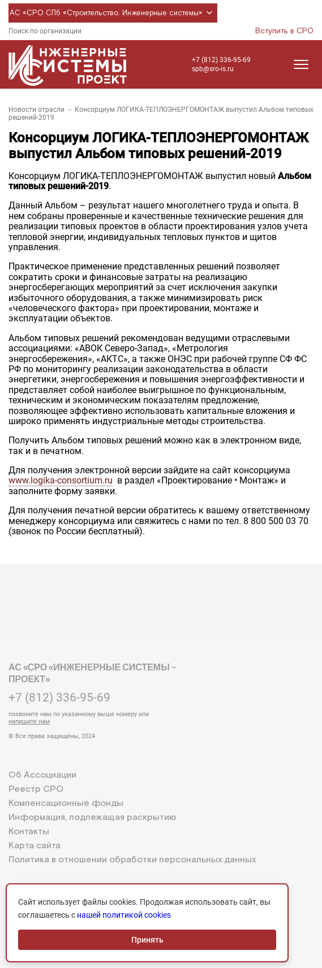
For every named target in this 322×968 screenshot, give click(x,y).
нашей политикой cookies (124, 914)
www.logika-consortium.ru (60, 480)
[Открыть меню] (301, 64)
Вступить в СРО (284, 31)
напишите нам (29, 721)
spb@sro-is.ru (213, 69)
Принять (147, 939)
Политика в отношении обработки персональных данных (132, 860)
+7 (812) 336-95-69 (221, 60)
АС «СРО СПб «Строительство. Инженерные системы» (113, 13)
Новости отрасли (36, 110)
